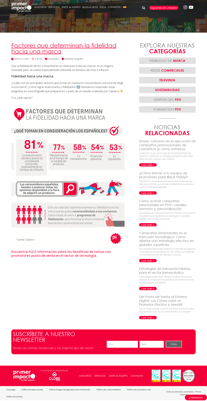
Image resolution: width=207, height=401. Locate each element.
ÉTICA (103, 7)
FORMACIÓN (167, 109)
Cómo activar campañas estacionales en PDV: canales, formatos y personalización (163, 205)
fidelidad (69, 58)
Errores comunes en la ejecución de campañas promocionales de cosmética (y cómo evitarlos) (167, 145)
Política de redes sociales (33, 390)
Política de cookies (14, 397)
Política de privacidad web (140, 390)
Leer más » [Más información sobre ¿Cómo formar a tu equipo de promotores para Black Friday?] (148, 193)
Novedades (53, 58)
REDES (167, 70)
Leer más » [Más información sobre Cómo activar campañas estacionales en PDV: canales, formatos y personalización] (148, 224)
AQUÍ (32, 251)
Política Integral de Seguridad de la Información (70, 390)
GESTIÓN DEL (167, 99)
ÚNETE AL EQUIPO (71, 7)
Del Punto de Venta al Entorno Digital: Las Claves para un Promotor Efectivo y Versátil (163, 300)
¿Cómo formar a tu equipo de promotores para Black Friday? (164, 175)
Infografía (78, 58)
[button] (143, 8)
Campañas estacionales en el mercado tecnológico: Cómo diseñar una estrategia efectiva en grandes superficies (166, 239)
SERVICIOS (54, 7)
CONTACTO (114, 7)
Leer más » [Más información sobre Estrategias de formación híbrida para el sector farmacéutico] (148, 288)
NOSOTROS (40, 7)
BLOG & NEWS (90, 7)
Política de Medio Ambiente (110, 390)
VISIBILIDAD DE (167, 60)
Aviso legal (11, 390)
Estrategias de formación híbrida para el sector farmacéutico (165, 270)
